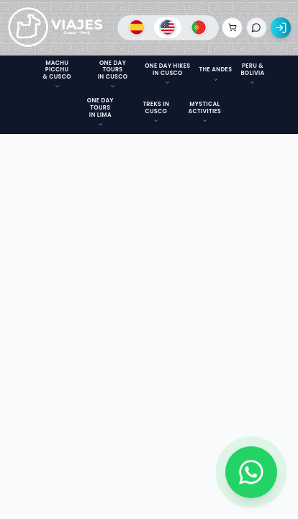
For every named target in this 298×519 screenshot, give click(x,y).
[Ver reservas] (232, 27)
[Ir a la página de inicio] (55, 28)
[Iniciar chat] (256, 27)
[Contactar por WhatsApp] (251, 472)
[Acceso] (281, 27)
